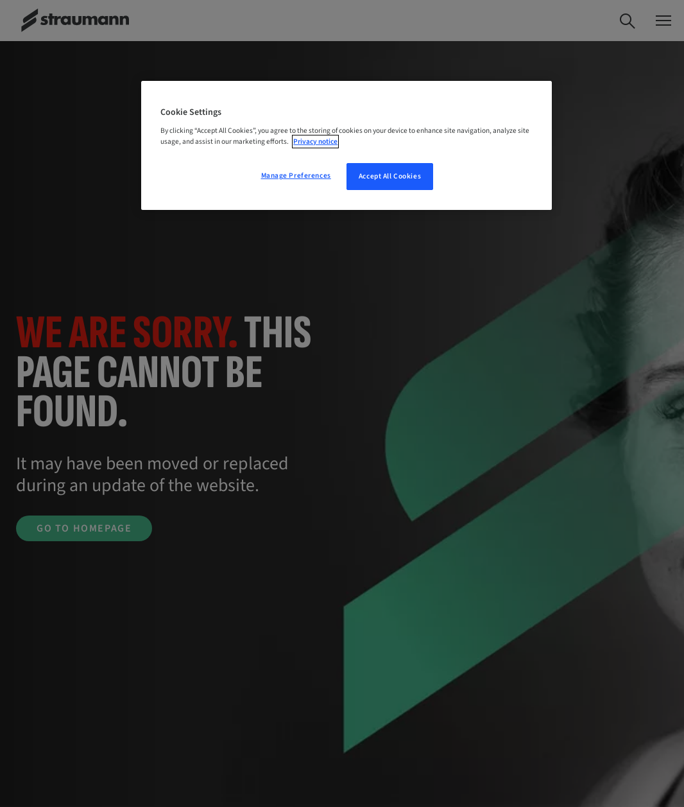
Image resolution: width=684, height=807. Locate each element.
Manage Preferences (296, 175)
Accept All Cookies (390, 176)
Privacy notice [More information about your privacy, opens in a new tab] (315, 141)
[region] (346, 146)
